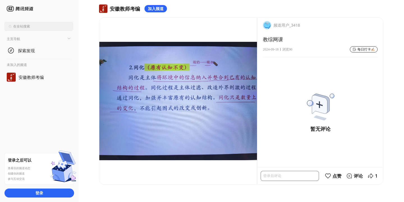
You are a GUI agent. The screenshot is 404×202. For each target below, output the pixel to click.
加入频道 (156, 8)
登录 (39, 193)
